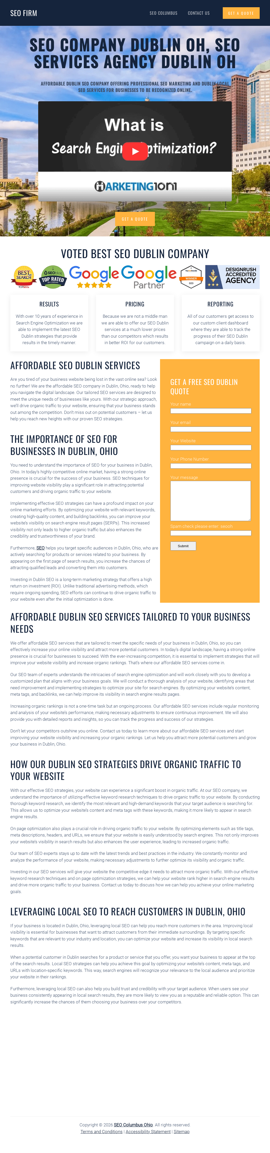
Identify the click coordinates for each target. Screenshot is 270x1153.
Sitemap (181, 1131)
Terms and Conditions (102, 1131)
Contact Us (199, 13)
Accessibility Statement (148, 1131)
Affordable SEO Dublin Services (75, 365)
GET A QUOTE (241, 13)
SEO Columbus (164, 13)
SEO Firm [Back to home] (23, 12)
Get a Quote (135, 219)
